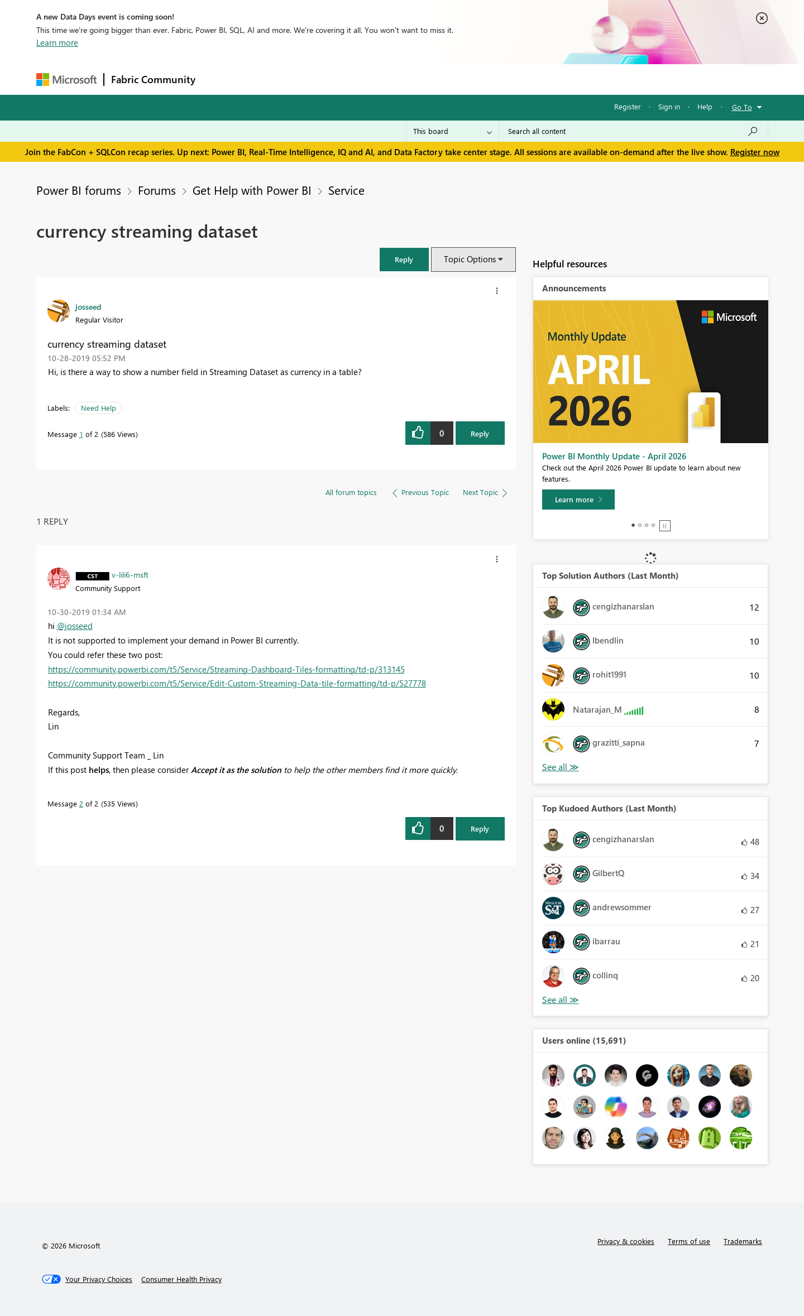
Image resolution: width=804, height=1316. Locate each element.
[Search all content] (633, 131)
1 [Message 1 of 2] (81, 434)
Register (627, 106)
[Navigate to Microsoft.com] (66, 79)
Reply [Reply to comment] (480, 828)
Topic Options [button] (470, 259)
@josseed (75, 625)
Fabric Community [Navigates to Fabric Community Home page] (153, 79)
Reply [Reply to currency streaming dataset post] (480, 433)
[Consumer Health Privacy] (181, 1279)
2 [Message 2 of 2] (81, 803)
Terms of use (689, 1241)
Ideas (315, 79)
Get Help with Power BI (252, 190)
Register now (754, 151)
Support (505, 79)
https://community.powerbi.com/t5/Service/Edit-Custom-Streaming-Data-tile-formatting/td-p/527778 (237, 683)
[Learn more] (578, 499)
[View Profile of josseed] (88, 306)
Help (704, 106)
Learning (458, 79)
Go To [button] (742, 107)
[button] (404, 259)
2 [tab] (640, 525)
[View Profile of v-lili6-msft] (130, 574)
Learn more (57, 42)
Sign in (669, 106)
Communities (365, 79)
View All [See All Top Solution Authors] (560, 767)
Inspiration (270, 79)
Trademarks (743, 1241)
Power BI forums (78, 190)
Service (346, 190)
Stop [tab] (665, 525)
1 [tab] (633, 525)
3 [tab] (646, 525)
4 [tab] (653, 525)
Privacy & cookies (625, 1241)
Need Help (98, 407)
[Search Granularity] (452, 131)
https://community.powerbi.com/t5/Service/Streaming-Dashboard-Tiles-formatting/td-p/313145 (226, 669)
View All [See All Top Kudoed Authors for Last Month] (560, 999)
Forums (221, 79)
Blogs (415, 79)
